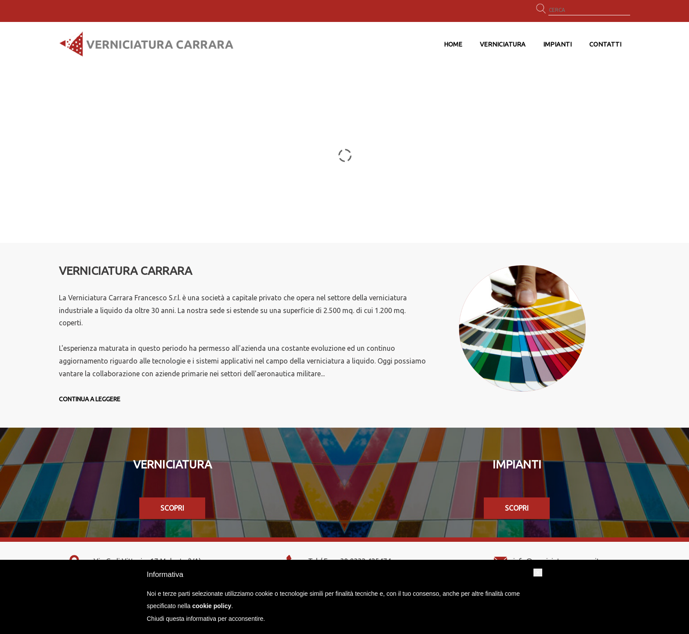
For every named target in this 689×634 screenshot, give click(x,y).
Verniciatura (503, 44)
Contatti (605, 44)
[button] (537, 572)
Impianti (557, 44)
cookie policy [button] (212, 605)
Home (453, 44)
